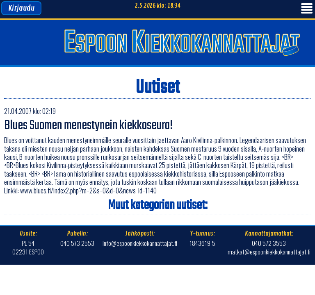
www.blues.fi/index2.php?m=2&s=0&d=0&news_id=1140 (88, 190)
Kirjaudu (21, 8)
